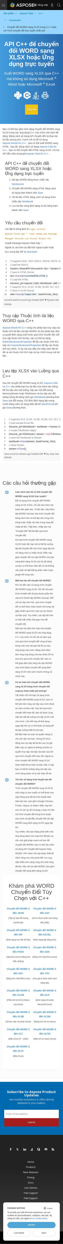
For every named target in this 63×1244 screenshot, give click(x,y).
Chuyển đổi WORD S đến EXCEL (44, 932)
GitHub (8, 304)
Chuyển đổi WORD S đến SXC (18, 971)
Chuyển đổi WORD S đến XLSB (18, 1014)
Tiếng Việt (41, 5)
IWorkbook (27, 201)
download (32, 251)
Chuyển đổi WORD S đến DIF (18, 932)
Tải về (31, 109)
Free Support (31, 1193)
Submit (31, 1122)
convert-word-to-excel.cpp (18, 300)
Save (40, 192)
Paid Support (31, 1198)
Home (30, 1161)
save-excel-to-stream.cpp (17, 454)
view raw (54, 300)
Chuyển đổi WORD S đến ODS (44, 949)
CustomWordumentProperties (25, 345)
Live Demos (30, 1187)
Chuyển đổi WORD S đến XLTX (18, 1048)
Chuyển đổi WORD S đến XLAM (18, 992)
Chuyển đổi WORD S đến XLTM (44, 1031)
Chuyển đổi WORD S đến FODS (18, 949)
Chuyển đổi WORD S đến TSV (44, 971)
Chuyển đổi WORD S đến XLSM (44, 1014)
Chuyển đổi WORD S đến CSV (44, 910)
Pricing (30, 1177)
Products (31, 1167)
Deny (43, 1233)
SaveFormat (47, 404)
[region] (31, 277)
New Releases (30, 1172)
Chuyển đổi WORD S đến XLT (18, 1031)
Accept (31, 1225)
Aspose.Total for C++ (37, 153)
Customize (19, 1233)
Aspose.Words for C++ (14, 143)
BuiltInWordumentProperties (17, 341)
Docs (31, 1182)
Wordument (18, 184)
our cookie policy (39, 1218)
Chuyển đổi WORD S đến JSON (18, 910)
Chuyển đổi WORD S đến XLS (44, 992)
